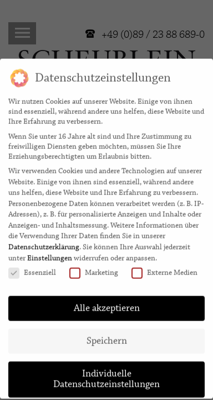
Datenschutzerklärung (43, 242)
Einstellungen (49, 252)
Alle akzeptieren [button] (107, 302)
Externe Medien (164, 267)
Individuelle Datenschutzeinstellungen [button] (106, 373)
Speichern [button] (107, 335)
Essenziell (32, 267)
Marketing (93, 267)
